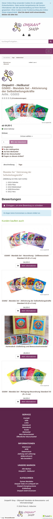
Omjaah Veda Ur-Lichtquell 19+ (26, 484)
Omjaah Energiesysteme (26, 486)
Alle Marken (26, 469)
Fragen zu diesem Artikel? (13, 156)
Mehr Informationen (29, 266)
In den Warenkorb (18, 142)
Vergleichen (7, 147)
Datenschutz (26, 451)
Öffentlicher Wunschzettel (26, 437)
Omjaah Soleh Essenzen (26, 491)
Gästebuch (26, 425)
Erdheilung (26, 488)
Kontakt (26, 418)
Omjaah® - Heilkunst (26, 471)
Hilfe (26, 420)
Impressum (26, 447)
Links (26, 423)
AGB (26, 449)
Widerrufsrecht (26, 456)
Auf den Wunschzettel (11, 154)
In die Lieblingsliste (10, 149)
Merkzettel (26, 432)
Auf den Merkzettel (10, 152)
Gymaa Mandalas (26, 481)
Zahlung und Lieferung (26, 454)
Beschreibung (9, 165)
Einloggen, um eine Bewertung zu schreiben (24, 205)
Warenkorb (26, 427)
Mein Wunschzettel (26, 434)
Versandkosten (10, 518)
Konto (26, 430)
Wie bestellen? (26, 458)
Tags (20, 165)
